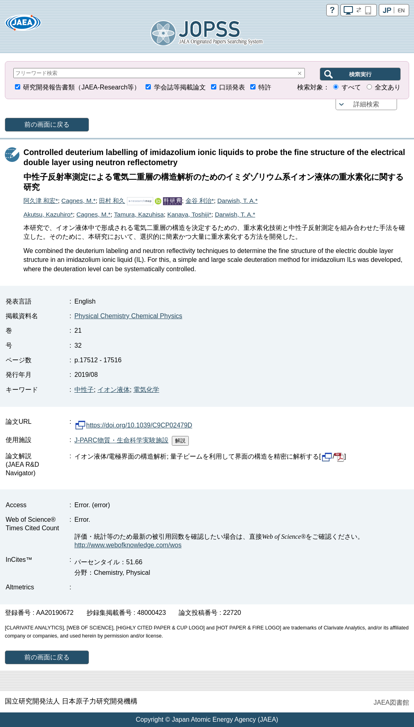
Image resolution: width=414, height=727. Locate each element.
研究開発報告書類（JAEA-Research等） (81, 87)
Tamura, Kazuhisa (139, 214)
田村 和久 (112, 200)
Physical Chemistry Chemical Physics (128, 315)
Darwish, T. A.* (237, 200)
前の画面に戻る (47, 124)
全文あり (388, 87)
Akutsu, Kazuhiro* (48, 214)
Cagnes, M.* (78, 200)
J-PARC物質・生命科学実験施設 (121, 440)
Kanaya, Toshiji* (189, 214)
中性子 (84, 389)
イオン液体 (113, 389)
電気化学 (146, 389)
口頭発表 (232, 87)
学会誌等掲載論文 (180, 87)
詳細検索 (366, 104)
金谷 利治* (200, 200)
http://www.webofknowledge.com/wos (128, 545)
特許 (264, 87)
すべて (351, 87)
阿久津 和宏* (40, 200)
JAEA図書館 (391, 702)
